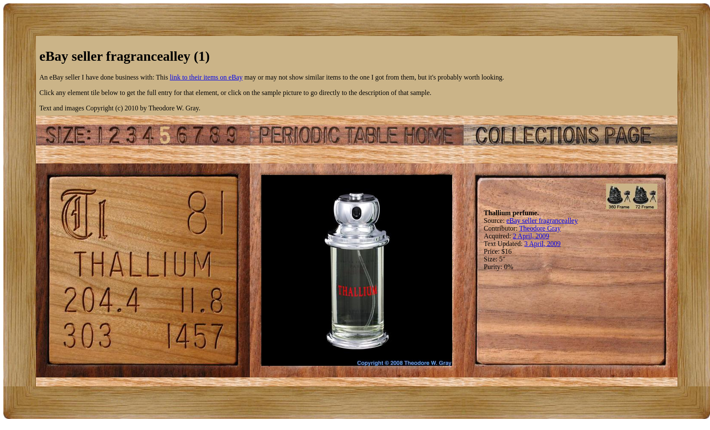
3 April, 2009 (542, 243)
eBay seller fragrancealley (542, 220)
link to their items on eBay (206, 77)
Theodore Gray (540, 228)
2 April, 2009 (531, 236)
